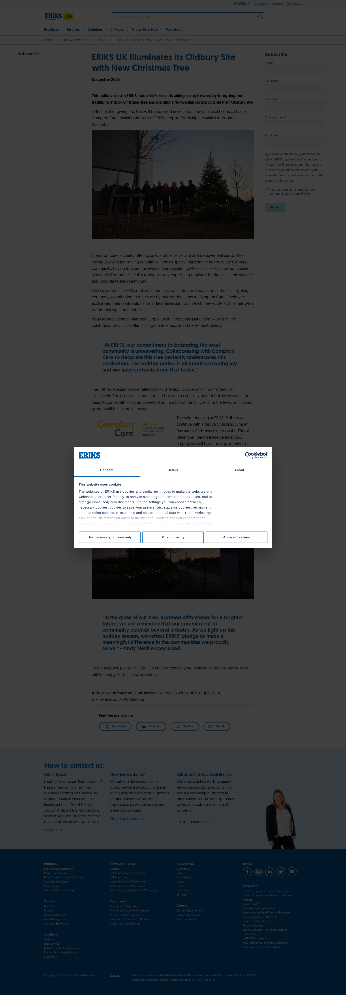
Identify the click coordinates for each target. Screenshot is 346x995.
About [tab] (239, 470)
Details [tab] (173, 470)
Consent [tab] (107, 470)
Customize (173, 537)
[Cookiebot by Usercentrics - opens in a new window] (248, 455)
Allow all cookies (236, 537)
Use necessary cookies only (109, 537)
